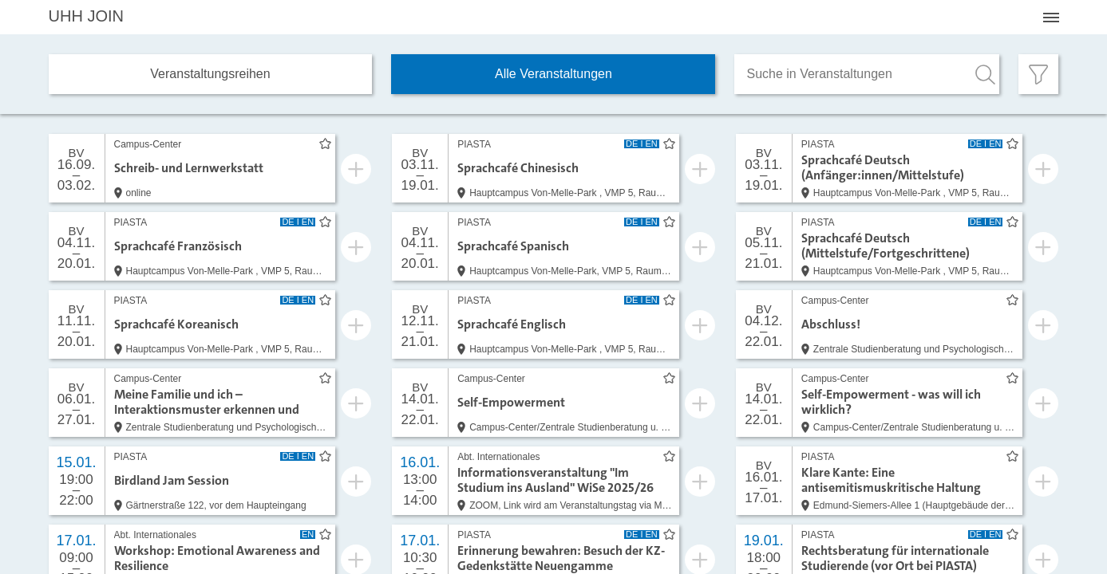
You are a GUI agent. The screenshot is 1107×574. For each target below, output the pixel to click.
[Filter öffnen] (1038, 74)
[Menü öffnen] (1051, 17)
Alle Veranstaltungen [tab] (553, 74)
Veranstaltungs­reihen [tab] (210, 74)
